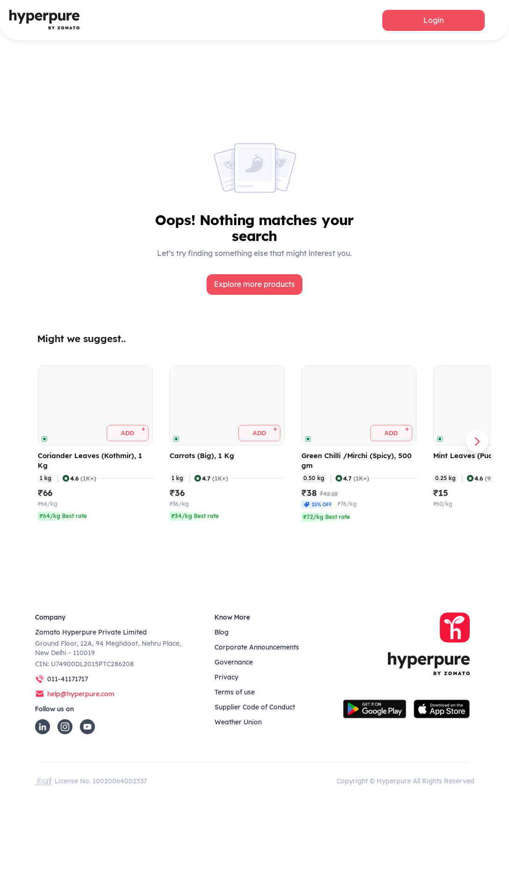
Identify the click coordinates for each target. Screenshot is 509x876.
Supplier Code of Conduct (255, 707)
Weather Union (238, 722)
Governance (234, 662)
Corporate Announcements (257, 647)
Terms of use (235, 692)
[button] (434, 20)
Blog (222, 632)
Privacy (226, 677)
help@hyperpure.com (81, 694)
